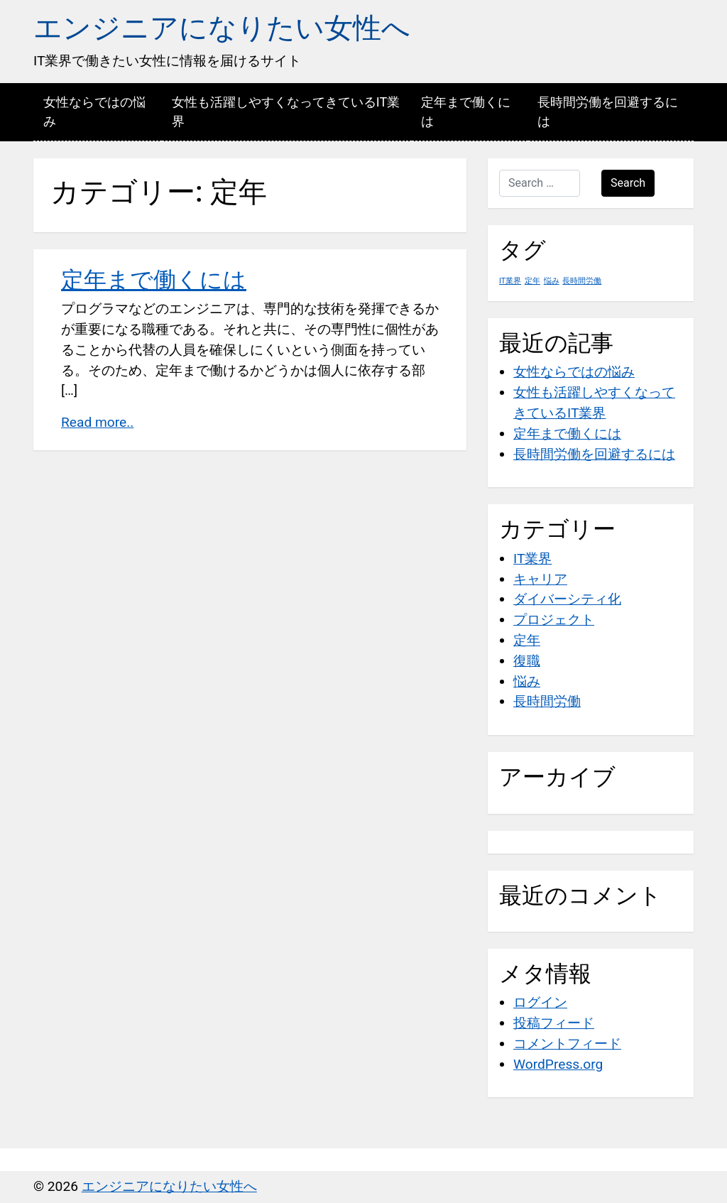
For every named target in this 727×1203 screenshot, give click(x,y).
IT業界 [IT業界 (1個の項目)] (510, 280)
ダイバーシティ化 (567, 599)
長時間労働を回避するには (607, 111)
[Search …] (539, 183)
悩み (526, 681)
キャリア (540, 579)
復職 (526, 661)
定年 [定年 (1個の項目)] (532, 280)
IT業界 (532, 558)
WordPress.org (558, 1064)
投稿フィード (553, 1023)
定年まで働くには (465, 111)
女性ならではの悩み (94, 111)
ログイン (540, 1002)
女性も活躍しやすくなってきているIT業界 (286, 111)
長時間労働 (547, 701)
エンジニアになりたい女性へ (221, 28)
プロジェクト (553, 619)
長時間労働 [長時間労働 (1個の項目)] (581, 280)
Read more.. (97, 422)
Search (628, 183)
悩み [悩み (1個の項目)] (551, 280)
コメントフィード (567, 1043)
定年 (526, 640)
